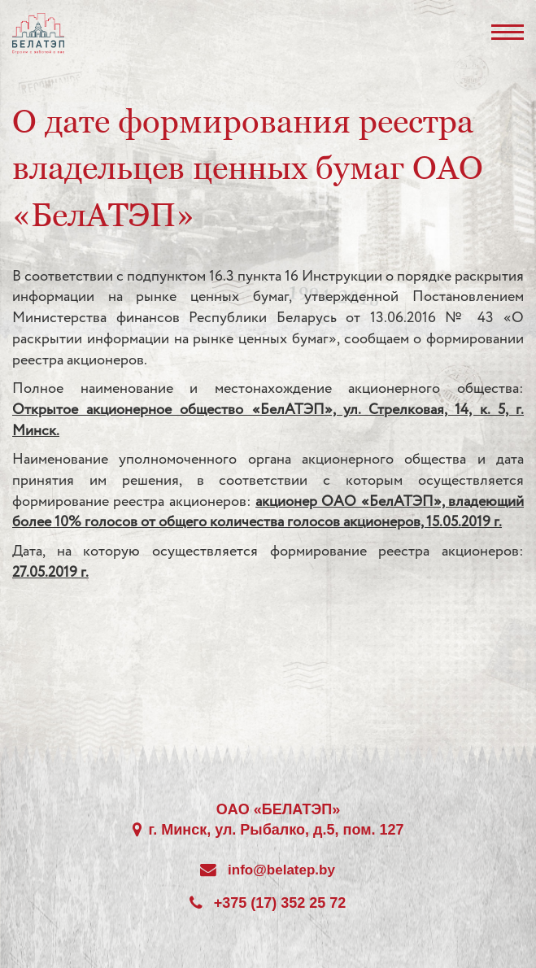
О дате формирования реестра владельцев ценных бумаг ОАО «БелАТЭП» (247, 167)
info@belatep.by (281, 870)
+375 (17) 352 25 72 (280, 903)
